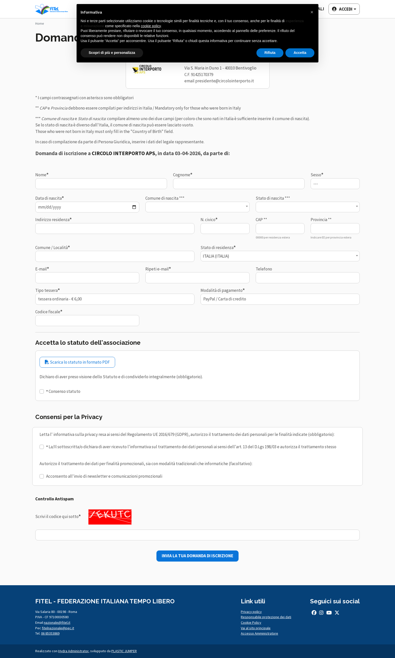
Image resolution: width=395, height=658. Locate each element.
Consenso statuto (64, 391)
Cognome (181, 175)
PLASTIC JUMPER (124, 651)
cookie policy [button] (151, 26)
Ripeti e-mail (157, 269)
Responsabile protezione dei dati (266, 617)
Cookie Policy (251, 622)
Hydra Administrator (73, 651)
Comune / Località (51, 247)
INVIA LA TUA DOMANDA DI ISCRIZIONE (197, 556)
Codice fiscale (47, 312)
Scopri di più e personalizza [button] (112, 53)
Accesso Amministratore (259, 633)
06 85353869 (50, 633)
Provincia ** (321, 219)
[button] (343, 9)
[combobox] (197, 207)
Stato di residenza (217, 247)
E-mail (41, 269)
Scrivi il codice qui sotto (57, 516)
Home (39, 23)
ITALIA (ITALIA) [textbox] (216, 256)
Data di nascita (48, 198)
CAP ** (261, 219)
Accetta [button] (299, 53)
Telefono (264, 269)
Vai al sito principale (256, 628)
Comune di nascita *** (164, 198)
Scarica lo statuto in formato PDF (77, 362)
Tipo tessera (46, 290)
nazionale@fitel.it (57, 622)
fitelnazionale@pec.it (58, 628)
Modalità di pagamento (222, 290)
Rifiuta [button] (270, 53)
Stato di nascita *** (273, 198)
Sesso (316, 175)
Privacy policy (251, 611)
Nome (40, 175)
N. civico (208, 219)
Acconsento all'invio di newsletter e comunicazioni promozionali (104, 476)
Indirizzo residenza (52, 219)
